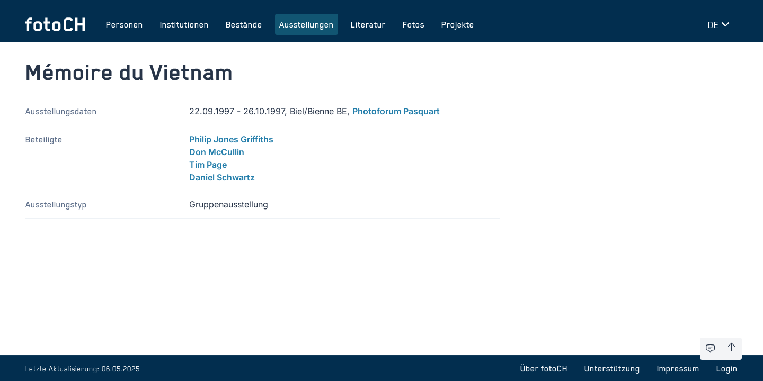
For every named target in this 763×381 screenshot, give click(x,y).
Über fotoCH (543, 368)
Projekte (457, 24)
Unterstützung (612, 368)
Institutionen (184, 24)
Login (727, 368)
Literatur (368, 24)
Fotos (413, 24)
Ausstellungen (306, 24)
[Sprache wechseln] (721, 24)
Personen (124, 24)
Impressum (678, 368)
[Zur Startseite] (55, 24)
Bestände (244, 24)
